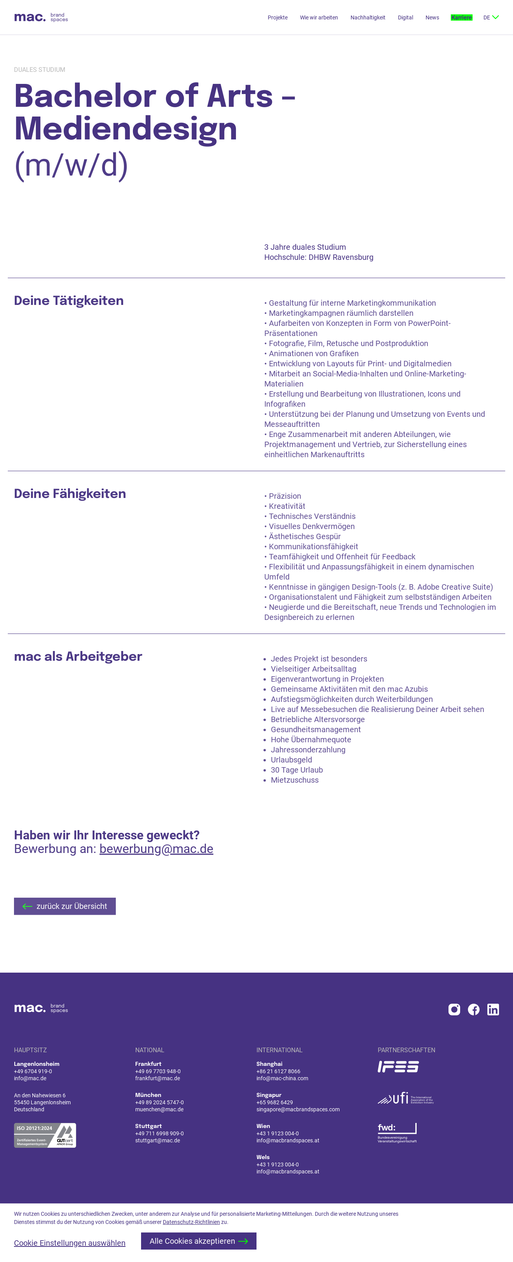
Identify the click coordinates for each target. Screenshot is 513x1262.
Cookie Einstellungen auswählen (70, 1243)
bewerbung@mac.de (156, 870)
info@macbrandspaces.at (287, 1140)
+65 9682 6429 (274, 1102)
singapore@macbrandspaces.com (298, 1109)
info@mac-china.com (282, 1078)
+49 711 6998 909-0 (159, 1133)
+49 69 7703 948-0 (158, 1071)
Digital (405, 17)
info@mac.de (30, 1078)
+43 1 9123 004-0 (277, 1133)
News (432, 17)
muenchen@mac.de (159, 1109)
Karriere (462, 17)
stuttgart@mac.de (157, 1140)
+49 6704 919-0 (33, 1071)
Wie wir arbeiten (319, 17)
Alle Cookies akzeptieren (199, 1241)
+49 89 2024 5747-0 (159, 1102)
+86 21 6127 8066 (278, 1071)
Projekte (278, 17)
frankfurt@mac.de (157, 1078)
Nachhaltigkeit (368, 17)
